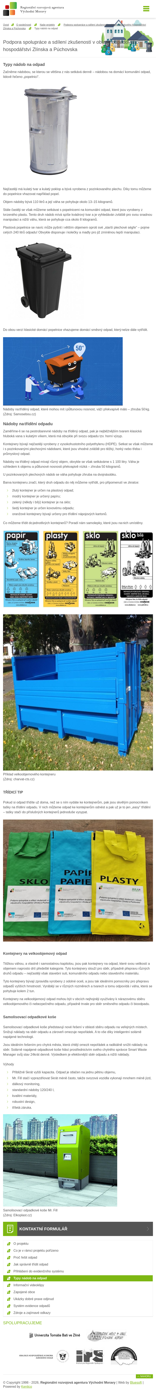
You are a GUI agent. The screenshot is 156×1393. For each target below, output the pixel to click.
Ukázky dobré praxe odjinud (33, 1299)
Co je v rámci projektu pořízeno (35, 1250)
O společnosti (23, 24)
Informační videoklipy (28, 1285)
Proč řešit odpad (25, 1257)
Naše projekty (47, 24)
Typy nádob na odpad (30, 1278)
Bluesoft (136, 1382)
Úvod (6, 24)
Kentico (26, 1386)
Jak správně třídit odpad (30, 1264)
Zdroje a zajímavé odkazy (31, 1313)
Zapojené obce (24, 1292)
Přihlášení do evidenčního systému (38, 1271)
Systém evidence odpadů (31, 1306)
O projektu (20, 1243)
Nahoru (145, 1376)
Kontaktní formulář (43, 1229)
